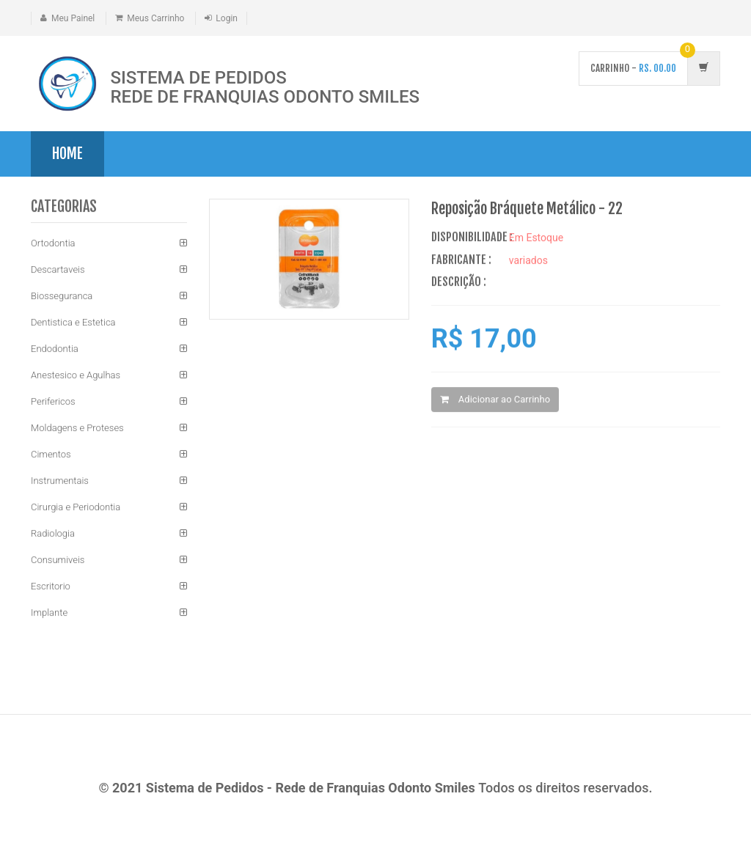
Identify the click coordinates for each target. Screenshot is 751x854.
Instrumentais (60, 481)
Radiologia (53, 534)
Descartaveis (58, 270)
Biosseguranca (61, 296)
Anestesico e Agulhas (75, 375)
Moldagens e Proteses (77, 428)
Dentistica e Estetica (73, 322)
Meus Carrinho (155, 18)
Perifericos (53, 402)
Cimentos (51, 454)
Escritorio (50, 586)
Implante (49, 613)
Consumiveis (57, 560)
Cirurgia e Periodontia (75, 507)
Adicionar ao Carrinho (495, 399)
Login (227, 18)
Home (67, 153)
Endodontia (54, 349)
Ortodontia (53, 243)
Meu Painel (73, 18)
